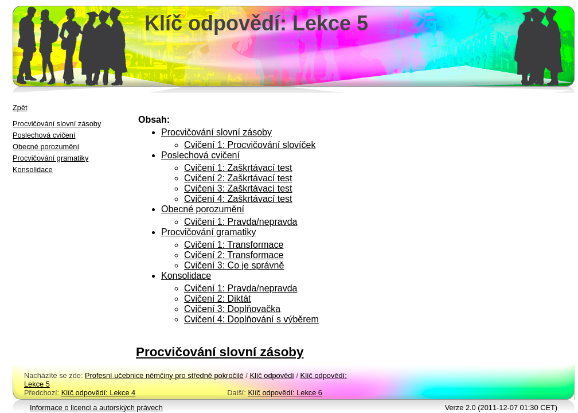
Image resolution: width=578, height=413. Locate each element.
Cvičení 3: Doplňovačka (232, 309)
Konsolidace (33, 169)
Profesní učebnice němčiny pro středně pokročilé (164, 375)
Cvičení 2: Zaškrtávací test (238, 178)
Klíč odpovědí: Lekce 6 (285, 392)
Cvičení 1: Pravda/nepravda (240, 222)
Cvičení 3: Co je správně (234, 265)
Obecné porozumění (46, 146)
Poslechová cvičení (44, 135)
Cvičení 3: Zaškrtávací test (238, 188)
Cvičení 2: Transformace (233, 255)
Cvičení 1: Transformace (233, 245)
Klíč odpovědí (271, 375)
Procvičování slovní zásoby (57, 123)
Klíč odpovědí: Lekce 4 (98, 392)
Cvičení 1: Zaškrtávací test (238, 168)
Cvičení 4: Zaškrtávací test (238, 199)
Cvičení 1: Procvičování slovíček (249, 145)
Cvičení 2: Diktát (217, 298)
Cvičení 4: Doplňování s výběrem (251, 319)
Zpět (20, 107)
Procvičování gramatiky (50, 158)
